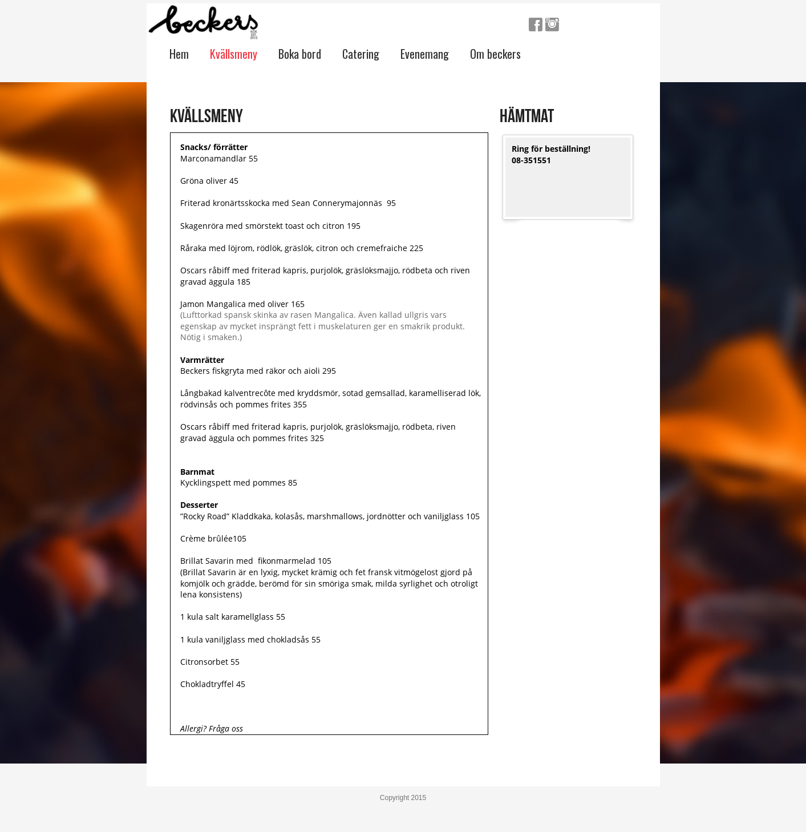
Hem (179, 53)
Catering (360, 53)
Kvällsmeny (233, 53)
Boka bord (299, 53)
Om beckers (495, 53)
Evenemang (424, 53)
